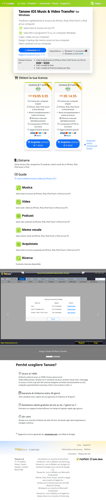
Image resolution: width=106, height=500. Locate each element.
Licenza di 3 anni (67, 144)
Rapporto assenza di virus (32, 54)
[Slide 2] (56, 356)
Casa (21, 3)
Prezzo (55, 3)
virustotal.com (51, 434)
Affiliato (87, 449)
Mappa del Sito (84, 454)
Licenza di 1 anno (38, 144)
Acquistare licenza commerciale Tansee (90, 144)
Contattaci (72, 454)
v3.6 (32, 50)
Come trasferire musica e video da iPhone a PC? (35, 178)
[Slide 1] (49, 356)
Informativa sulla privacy (72, 449)
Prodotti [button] (31, 3)
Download (44, 3)
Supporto (65, 3)
